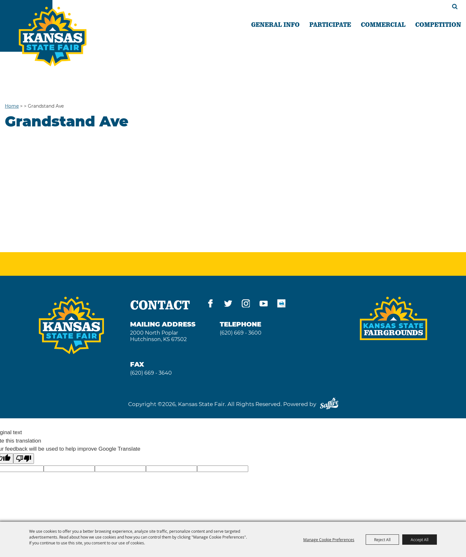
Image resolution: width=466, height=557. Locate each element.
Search (454, 6)
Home (12, 106)
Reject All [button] (382, 539)
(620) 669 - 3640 (151, 373)
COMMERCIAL (383, 24)
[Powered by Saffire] (329, 404)
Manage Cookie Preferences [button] (328, 539)
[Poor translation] (23, 458)
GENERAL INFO (275, 24)
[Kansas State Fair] (52, 36)
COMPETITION (438, 24)
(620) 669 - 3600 (240, 333)
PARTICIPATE (330, 24)
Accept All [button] (419, 539)
